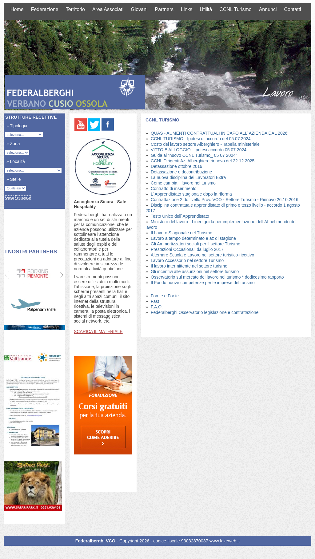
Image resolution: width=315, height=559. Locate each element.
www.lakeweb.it (224, 541)
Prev (7, 275)
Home (17, 9)
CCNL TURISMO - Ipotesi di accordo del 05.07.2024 (201, 138)
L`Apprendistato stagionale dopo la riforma (191, 194)
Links (186, 9)
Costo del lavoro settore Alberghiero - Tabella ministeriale (205, 144)
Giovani (139, 9)
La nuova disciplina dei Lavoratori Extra (188, 177)
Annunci (268, 9)
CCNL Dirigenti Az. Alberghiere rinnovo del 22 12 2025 (202, 160)
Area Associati (107, 9)
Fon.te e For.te (165, 295)
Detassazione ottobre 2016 (176, 166)
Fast (155, 301)
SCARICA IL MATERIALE (98, 331)
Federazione (44, 9)
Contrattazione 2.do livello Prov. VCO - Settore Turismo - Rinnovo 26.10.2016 (224, 199)
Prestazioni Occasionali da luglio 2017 (187, 249)
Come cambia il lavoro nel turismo (183, 182)
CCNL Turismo (235, 9)
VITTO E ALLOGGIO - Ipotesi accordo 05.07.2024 (198, 149)
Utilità (206, 9)
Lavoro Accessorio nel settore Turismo (187, 260)
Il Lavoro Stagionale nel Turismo (181, 232)
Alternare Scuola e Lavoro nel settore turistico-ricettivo (202, 254)
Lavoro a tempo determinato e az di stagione (193, 238)
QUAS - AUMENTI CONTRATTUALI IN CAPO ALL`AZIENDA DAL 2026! (220, 133)
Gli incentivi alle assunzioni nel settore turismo (195, 271)
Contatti (292, 9)
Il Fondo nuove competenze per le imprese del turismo (203, 282)
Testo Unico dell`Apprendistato (180, 216)
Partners (164, 9)
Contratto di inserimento (174, 188)
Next (61, 275)
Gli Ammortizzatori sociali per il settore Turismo (195, 243)
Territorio (75, 9)
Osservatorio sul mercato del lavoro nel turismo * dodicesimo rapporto (217, 277)
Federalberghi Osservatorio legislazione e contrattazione (204, 312)
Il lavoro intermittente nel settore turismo (189, 266)
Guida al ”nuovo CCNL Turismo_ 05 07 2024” (194, 155)
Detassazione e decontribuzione (181, 171)
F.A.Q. (157, 306)
